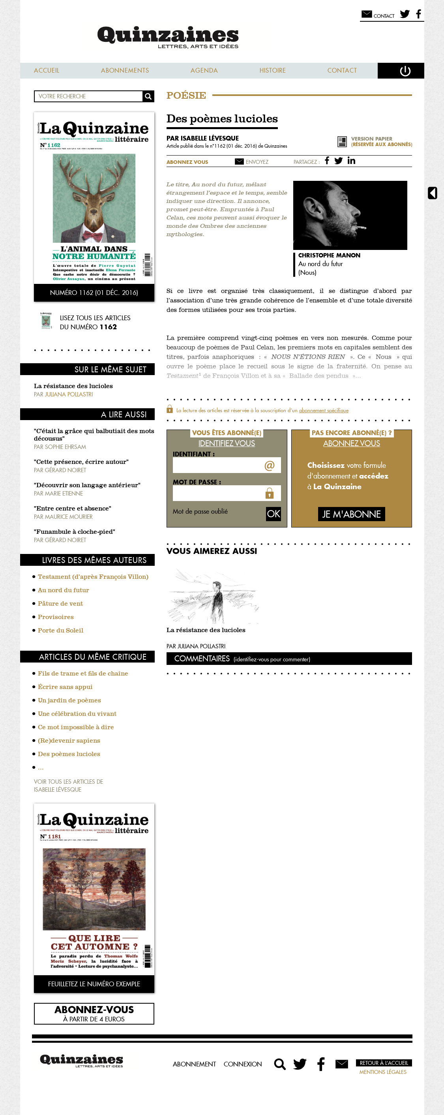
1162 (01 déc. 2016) (236, 146)
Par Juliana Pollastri (196, 646)
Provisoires (56, 617)
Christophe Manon (329, 255)
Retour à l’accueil (384, 1063)
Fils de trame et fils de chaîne (83, 674)
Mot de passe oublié (200, 511)
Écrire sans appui (65, 687)
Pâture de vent (60, 604)
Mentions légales (383, 1072)
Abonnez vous (187, 162)
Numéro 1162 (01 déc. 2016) (94, 293)
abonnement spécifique (323, 410)
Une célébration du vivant (77, 714)
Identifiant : (194, 454)
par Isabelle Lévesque (203, 138)
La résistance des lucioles (73, 386)
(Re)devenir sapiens (69, 741)
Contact (342, 70)
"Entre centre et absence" (72, 509)
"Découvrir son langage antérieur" (87, 485)
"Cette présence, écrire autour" (81, 462)
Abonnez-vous (94, 1009)
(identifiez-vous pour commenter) (272, 659)
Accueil (47, 70)
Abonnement (194, 1064)
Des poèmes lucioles (69, 754)
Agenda (204, 70)
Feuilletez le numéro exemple (94, 984)
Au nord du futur (63, 591)
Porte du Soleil (60, 631)
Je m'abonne (351, 514)
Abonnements (125, 70)
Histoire (273, 70)
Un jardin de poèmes (69, 701)
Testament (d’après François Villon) (93, 577)
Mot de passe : (197, 482)
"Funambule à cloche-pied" (74, 532)
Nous (307, 272)
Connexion (243, 1064)
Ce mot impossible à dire (76, 728)
